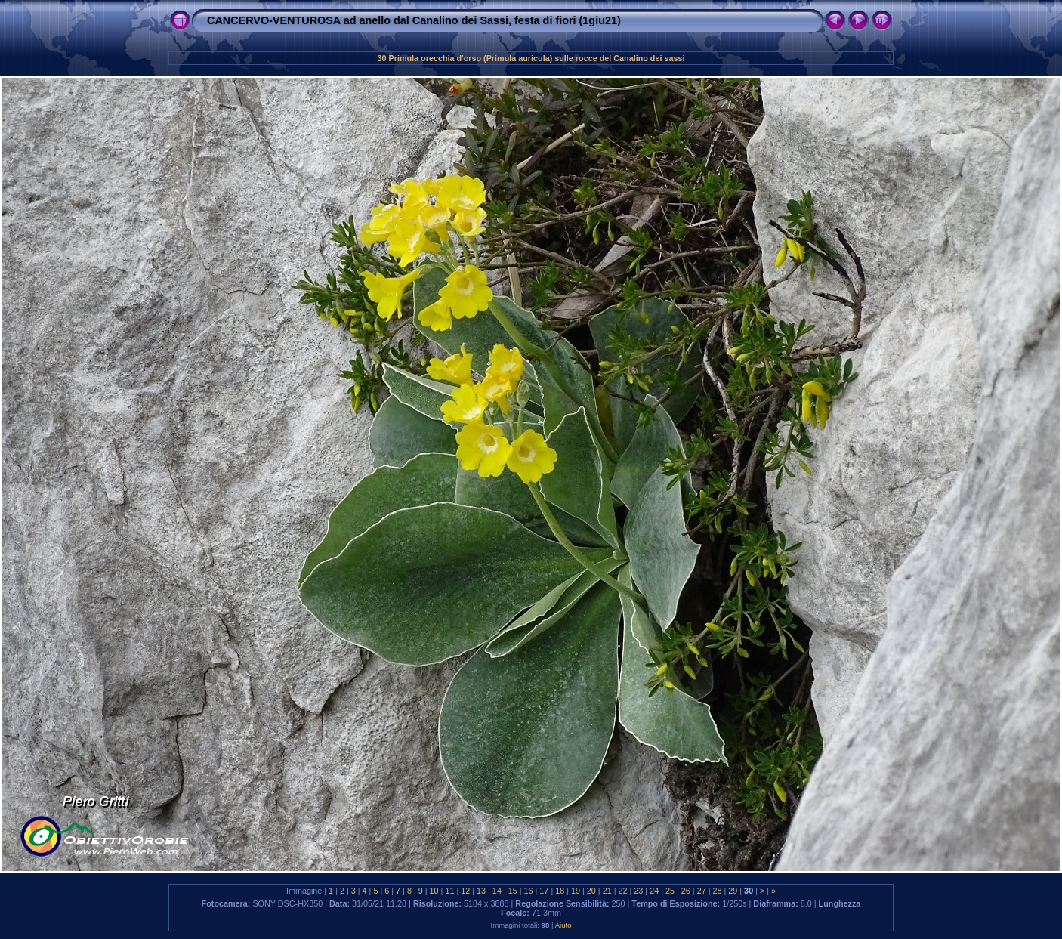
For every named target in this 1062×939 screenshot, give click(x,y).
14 (497, 890)
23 (638, 890)
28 (717, 890)
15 (513, 890)
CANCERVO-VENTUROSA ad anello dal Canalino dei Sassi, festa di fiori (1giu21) (414, 20)
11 (449, 890)
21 (607, 890)
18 (560, 890)
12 (465, 890)
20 (591, 890)
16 (529, 890)
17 (544, 890)
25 (670, 890)
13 (481, 890)
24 (654, 890)
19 (575, 890)
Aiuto (563, 925)
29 (732, 890)
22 (623, 890)
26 (686, 890)
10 (434, 890)
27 (702, 890)
